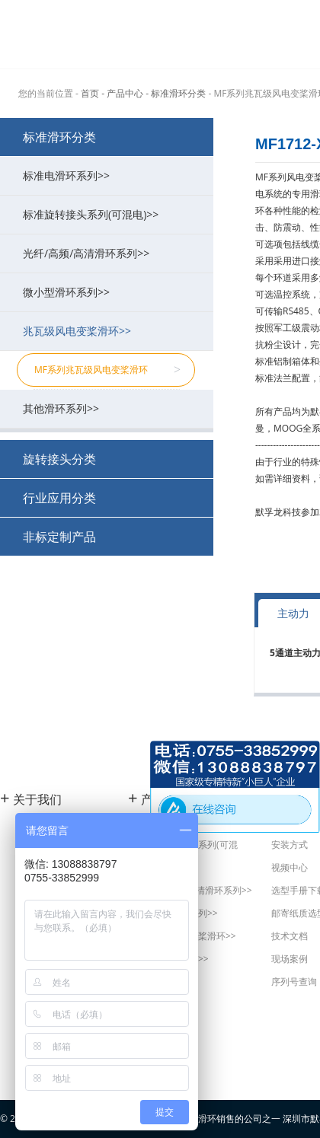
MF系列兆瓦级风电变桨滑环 (107, 370)
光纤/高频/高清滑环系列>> (110, 253)
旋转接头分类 (59, 459)
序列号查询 (294, 981)
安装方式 (289, 844)
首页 (90, 93)
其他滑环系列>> (110, 408)
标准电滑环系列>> (110, 175)
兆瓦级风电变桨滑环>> (110, 331)
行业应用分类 (59, 497)
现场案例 (289, 958)
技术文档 (289, 935)
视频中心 (289, 867)
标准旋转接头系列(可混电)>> (110, 214)
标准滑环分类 (59, 137)
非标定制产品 (59, 536)
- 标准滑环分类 (176, 93)
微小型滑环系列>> (110, 292)
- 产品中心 (122, 93)
